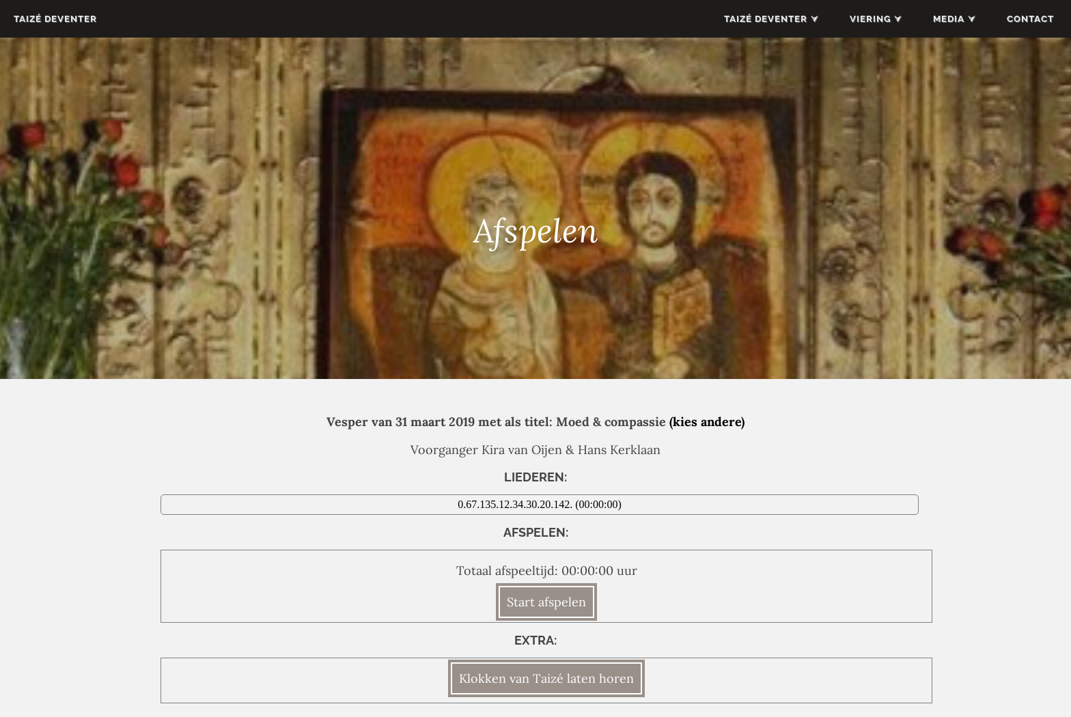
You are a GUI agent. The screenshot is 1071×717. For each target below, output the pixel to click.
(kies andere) (707, 422)
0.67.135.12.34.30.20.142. (516, 504)
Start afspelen (546, 602)
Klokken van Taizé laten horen (546, 678)
